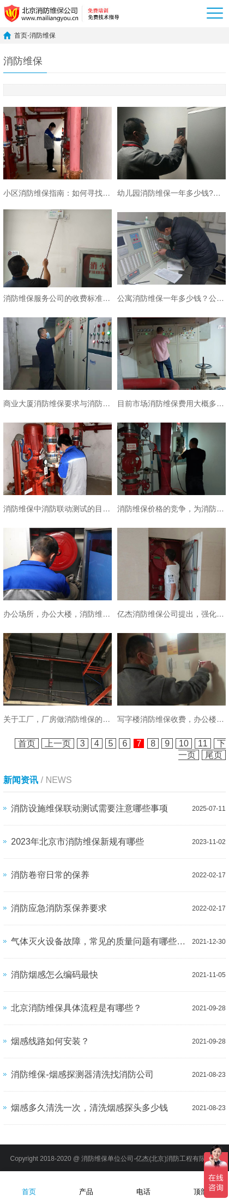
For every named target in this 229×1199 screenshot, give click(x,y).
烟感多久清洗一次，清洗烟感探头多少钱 (89, 1107)
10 (184, 743)
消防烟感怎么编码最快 (54, 974)
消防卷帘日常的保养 (50, 874)
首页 (20, 35)
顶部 (201, 1184)
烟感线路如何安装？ (50, 1041)
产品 (86, 1184)
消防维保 (42, 35)
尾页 (213, 755)
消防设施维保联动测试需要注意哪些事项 (89, 808)
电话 (143, 1184)
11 (203, 743)
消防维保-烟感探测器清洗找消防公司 (82, 1074)
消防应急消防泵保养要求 (59, 908)
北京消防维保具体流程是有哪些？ (76, 1008)
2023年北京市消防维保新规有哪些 (77, 841)
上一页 (58, 743)
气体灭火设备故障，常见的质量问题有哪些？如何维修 (98, 941)
